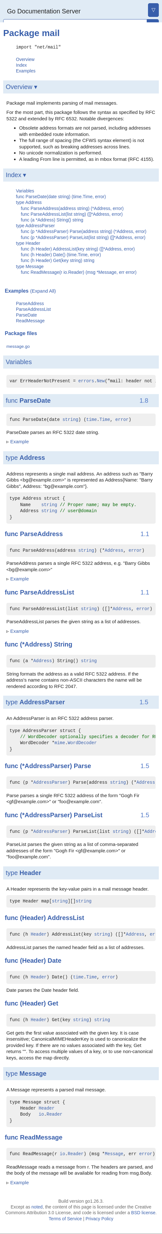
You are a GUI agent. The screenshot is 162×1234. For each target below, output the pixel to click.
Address (32, 457)
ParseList (88, 814)
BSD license (143, 1212)
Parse (82, 765)
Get (52, 1002)
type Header (28, 242)
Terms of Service (65, 1218)
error (122, 419)
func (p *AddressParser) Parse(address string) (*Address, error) (83, 231)
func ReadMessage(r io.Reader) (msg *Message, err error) (79, 271)
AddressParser (42, 701)
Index (21, 64)
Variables (25, 190)
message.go (18, 346)
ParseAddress (30, 303)
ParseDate (26, 314)
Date (54, 960)
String (63, 643)
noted (37, 1206)
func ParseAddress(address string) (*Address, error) (72, 208)
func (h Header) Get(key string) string (58, 260)
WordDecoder (82, 743)
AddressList (65, 917)
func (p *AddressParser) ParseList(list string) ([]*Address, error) (83, 237)
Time (104, 419)
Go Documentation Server (44, 11)
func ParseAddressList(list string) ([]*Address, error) (72, 213)
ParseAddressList (33, 308)
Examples (25, 70)
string (70, 419)
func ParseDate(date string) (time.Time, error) (61, 196)
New (101, 381)
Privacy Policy (99, 1218)
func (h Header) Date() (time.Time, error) (61, 254)
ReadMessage (30, 320)
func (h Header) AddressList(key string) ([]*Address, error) (78, 248)
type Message (30, 266)
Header (30, 872)
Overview (25, 59)
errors (86, 381)
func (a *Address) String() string (52, 219)
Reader (54, 1114)
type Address (29, 202)
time (91, 419)
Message (32, 1073)
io (41, 1114)
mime (59, 743)
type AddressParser (35, 225)
